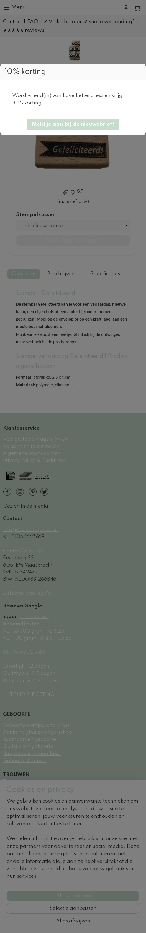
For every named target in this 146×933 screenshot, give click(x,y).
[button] (73, 124)
